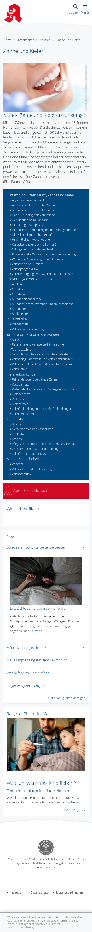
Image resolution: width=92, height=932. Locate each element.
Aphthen (18, 284)
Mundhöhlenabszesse (27, 299)
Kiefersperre (20, 399)
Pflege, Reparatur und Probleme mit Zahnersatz (44, 444)
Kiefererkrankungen (22, 374)
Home (7, 40)
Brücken (17, 424)
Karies (16, 339)
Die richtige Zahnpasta (27, 225)
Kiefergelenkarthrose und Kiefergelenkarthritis (43, 389)
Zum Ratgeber (75, 810)
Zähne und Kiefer (68, 40)
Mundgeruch (20, 294)
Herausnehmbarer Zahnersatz (32, 429)
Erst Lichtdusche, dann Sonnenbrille (38, 608)
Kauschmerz (20, 384)
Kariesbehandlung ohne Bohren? (34, 244)
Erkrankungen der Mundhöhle (30, 278)
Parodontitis (20, 324)
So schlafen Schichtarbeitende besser (36, 547)
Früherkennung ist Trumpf (27, 647)
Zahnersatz (15, 418)
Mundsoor (19, 309)
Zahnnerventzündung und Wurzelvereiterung (42, 364)
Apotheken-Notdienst (27, 490)
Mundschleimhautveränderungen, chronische (42, 304)
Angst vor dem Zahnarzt (28, 200)
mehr (38, 631)
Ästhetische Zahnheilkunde (28, 458)
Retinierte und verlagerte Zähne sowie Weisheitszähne (37, 346)
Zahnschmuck (21, 474)
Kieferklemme (21, 394)
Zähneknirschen (23, 414)
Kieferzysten (20, 404)
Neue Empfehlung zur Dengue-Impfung (37, 660)
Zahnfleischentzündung (28, 329)
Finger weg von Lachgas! (25, 686)
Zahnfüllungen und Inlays (29, 453)
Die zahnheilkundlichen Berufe (32, 235)
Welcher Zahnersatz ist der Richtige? (36, 449)
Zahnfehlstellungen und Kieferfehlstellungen (42, 409)
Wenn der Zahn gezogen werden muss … (40, 259)
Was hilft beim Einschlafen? (28, 673)
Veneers (17, 464)
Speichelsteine (22, 313)
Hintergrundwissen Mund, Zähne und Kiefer (40, 195)
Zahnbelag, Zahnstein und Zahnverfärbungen (42, 359)
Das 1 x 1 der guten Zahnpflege (33, 215)
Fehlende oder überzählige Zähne (35, 379)
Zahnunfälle (20, 369)
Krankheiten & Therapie (34, 40)
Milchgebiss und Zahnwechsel (32, 249)
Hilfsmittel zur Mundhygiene (31, 239)
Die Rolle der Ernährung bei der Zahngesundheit (45, 230)
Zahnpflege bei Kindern (27, 264)
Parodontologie (18, 318)
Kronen (17, 439)
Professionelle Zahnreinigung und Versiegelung (44, 254)
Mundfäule (19, 289)
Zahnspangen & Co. (25, 269)
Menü (85, 9)
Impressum (16, 892)
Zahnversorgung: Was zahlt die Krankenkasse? (43, 274)
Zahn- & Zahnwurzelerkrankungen (33, 334)
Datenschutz (39, 892)
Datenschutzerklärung (20, 927)
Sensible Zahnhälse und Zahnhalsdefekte (40, 354)
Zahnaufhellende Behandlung (32, 469)
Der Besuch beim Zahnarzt (30, 220)
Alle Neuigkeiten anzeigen (67, 698)
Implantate (19, 434)
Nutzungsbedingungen (70, 892)
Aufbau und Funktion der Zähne (33, 205)
